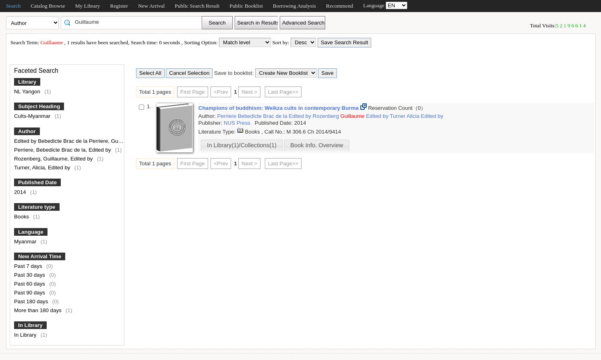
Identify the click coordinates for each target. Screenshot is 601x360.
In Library (30, 325)
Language (30, 232)
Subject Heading (39, 106)
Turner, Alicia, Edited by (43, 168)
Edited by (300, 116)
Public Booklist (246, 6)
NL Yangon (28, 91)
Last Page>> (283, 92)
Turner (398, 116)
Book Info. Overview (316, 145)
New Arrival (151, 6)
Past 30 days (30, 275)
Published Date (37, 182)
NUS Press (238, 123)
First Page (192, 92)
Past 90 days (30, 293)
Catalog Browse (48, 6)
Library (27, 82)
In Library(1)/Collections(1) (242, 145)
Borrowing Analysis (294, 6)
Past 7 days (28, 266)
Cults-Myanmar (33, 116)
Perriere (227, 116)
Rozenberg (327, 116)
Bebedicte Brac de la (263, 116)
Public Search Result (197, 6)
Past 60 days (30, 284)
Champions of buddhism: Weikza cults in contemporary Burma (279, 108)
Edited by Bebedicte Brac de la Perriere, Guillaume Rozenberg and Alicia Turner (110, 141)
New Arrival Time (39, 256)
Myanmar (26, 242)
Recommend (339, 6)
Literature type (37, 207)
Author (27, 131)
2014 (20, 192)
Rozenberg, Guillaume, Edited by (54, 159)
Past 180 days (32, 301)
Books (22, 217)
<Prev (221, 92)
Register (119, 6)
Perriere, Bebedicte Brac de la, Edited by (63, 150)
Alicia (414, 116)
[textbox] (134, 22)
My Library (87, 6)
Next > (249, 92)
